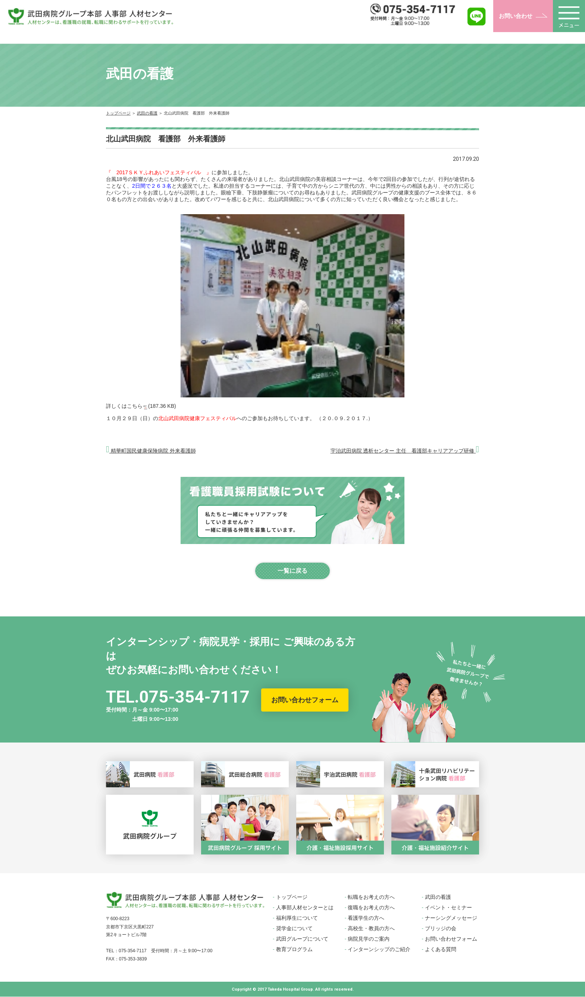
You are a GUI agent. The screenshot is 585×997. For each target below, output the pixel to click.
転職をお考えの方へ (371, 897)
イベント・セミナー (448, 908)
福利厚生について (297, 918)
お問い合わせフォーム (304, 700)
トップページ (118, 113)
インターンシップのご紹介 (379, 950)
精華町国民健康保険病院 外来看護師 (151, 451)
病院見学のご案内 (369, 939)
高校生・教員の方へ (371, 929)
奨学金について (294, 929)
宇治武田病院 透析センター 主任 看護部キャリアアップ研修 (405, 451)
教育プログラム (294, 950)
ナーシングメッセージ (451, 918)
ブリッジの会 (440, 929)
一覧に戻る (292, 571)
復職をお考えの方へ (371, 908)
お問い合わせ (515, 16)
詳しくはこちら (141, 406)
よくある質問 (440, 950)
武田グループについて (302, 939)
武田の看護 (147, 113)
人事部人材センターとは (305, 908)
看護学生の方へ (366, 918)
